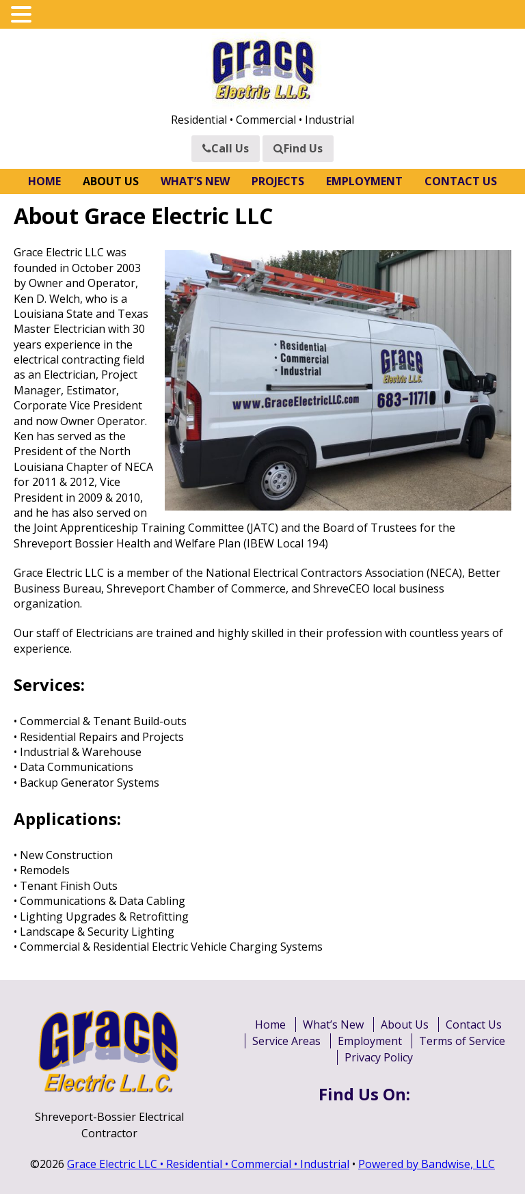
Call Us (225, 148)
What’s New (195, 181)
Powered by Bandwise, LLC (426, 1163)
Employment (364, 181)
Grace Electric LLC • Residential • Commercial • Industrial (208, 1163)
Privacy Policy (379, 1057)
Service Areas (286, 1040)
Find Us (298, 148)
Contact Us (461, 181)
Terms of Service (462, 1040)
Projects (278, 181)
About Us (111, 181)
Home (44, 181)
